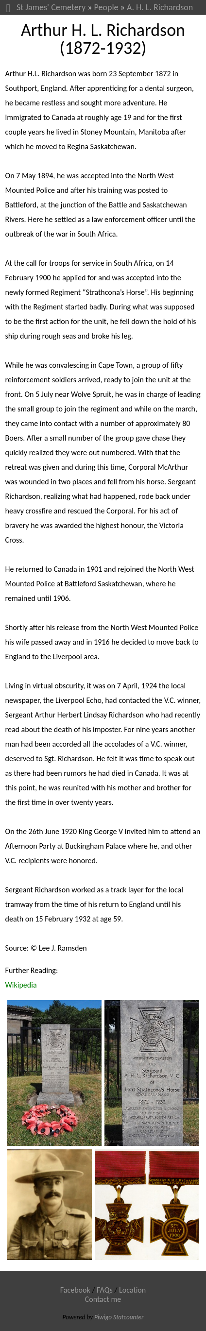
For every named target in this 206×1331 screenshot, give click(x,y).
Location (132, 1290)
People (106, 7)
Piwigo (103, 1317)
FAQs (105, 1290)
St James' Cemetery (51, 7)
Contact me (103, 1299)
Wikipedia (21, 985)
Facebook (75, 1290)
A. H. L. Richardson (160, 7)
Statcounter (128, 1317)
